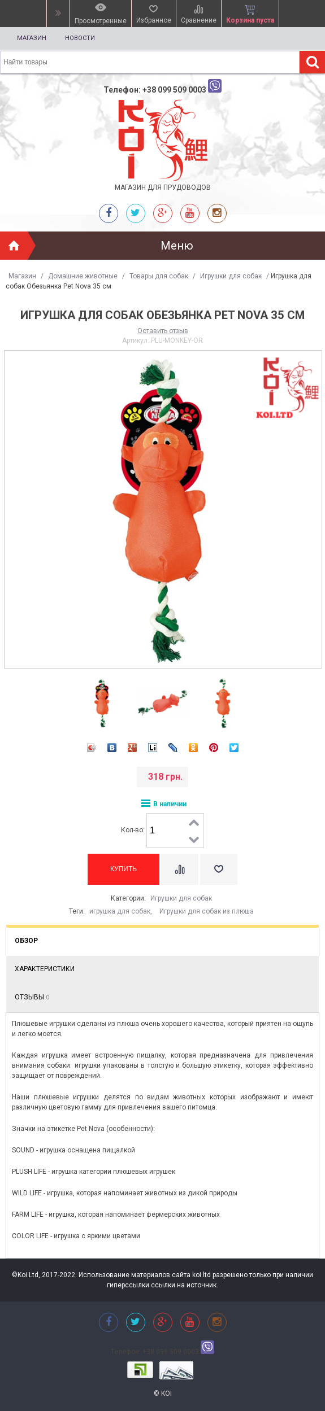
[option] (102, 703)
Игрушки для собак (231, 276)
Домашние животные (83, 276)
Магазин (31, 38)
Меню (177, 245)
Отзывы (32, 997)
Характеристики (45, 969)
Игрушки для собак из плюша (206, 911)
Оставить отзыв (162, 331)
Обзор (26, 941)
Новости (80, 38)
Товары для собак (158, 276)
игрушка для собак (119, 911)
